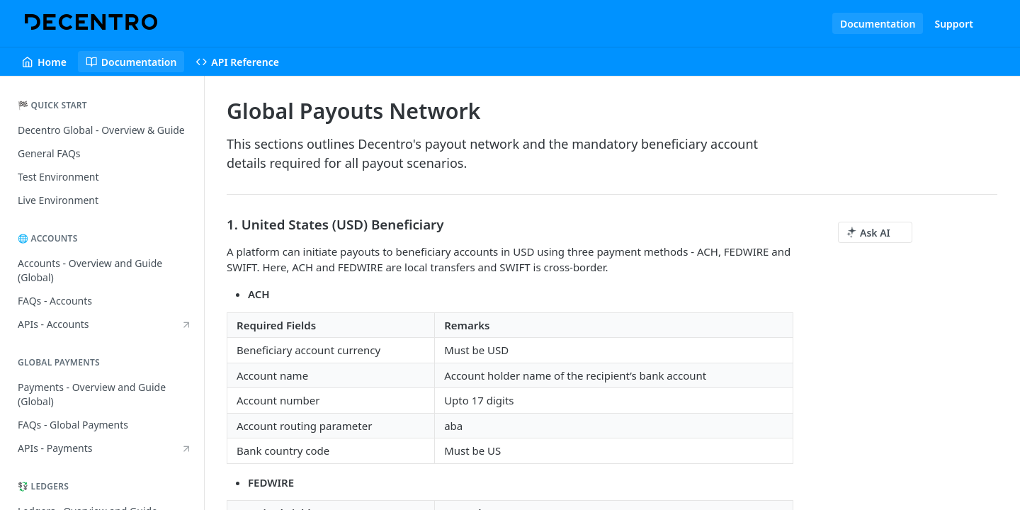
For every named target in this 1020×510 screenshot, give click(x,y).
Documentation (878, 23)
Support (953, 23)
